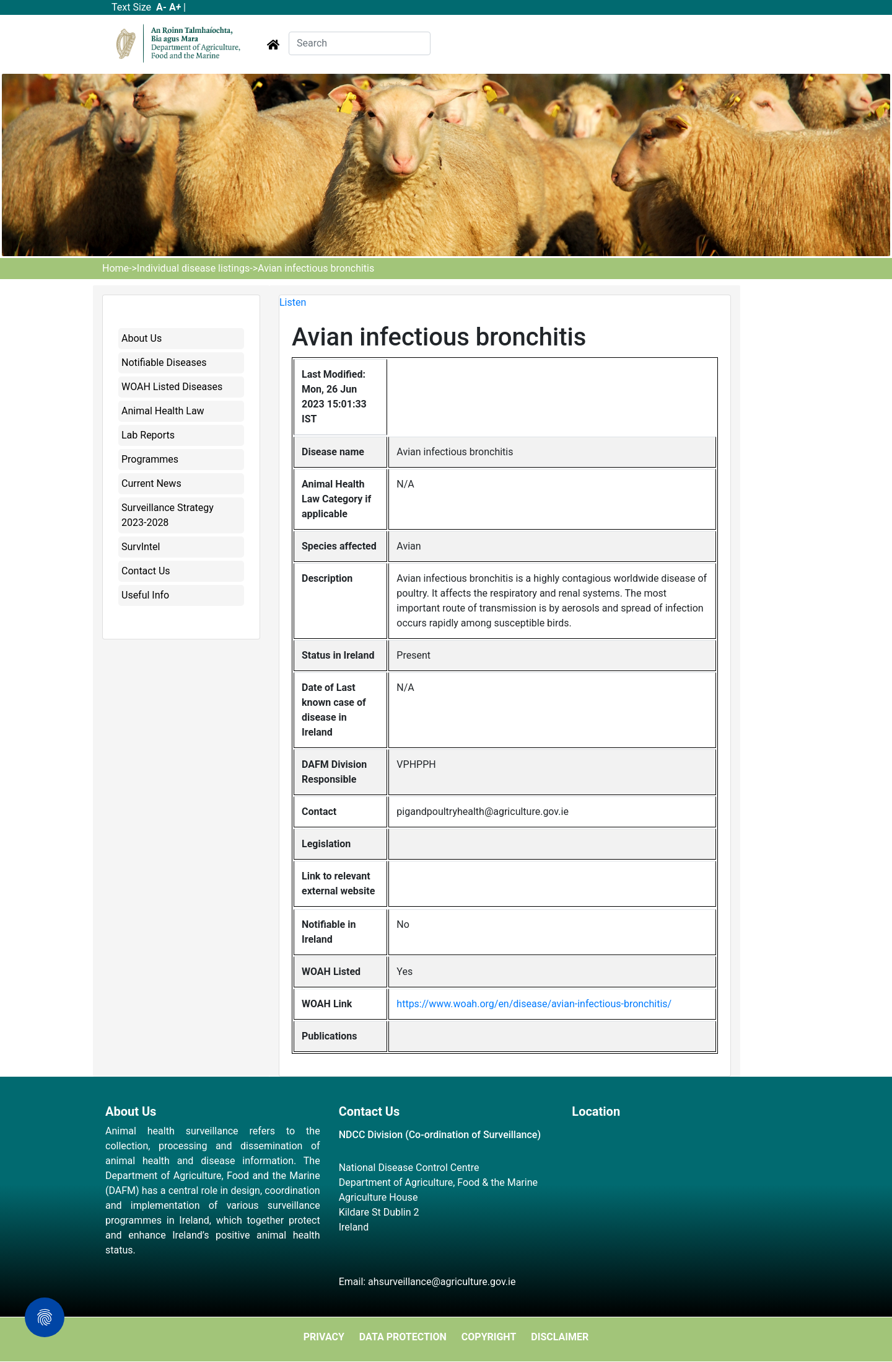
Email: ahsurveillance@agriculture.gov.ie (427, 1282)
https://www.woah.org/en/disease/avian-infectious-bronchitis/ (533, 1004)
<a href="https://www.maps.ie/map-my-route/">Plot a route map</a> (679, 1193)
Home (115, 268)
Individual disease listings (193, 268)
